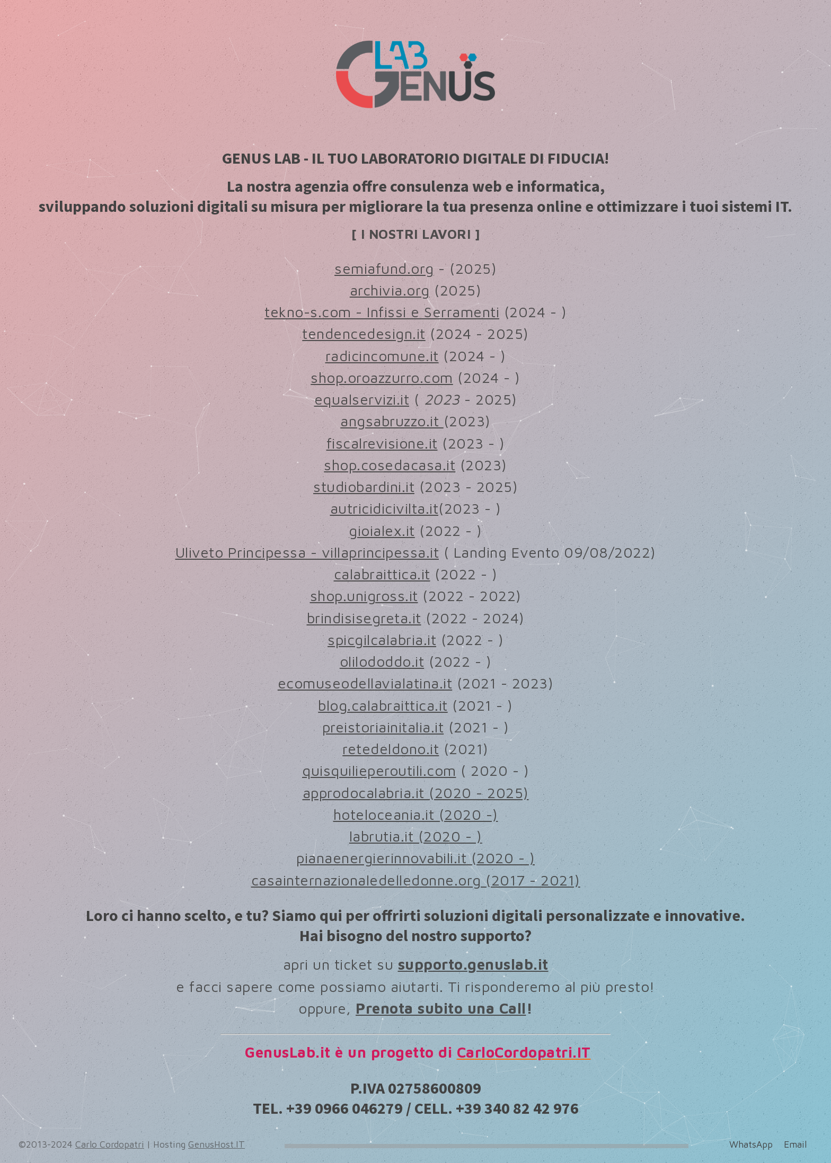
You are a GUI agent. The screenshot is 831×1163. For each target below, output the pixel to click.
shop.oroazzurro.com (382, 380)
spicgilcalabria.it (382, 642)
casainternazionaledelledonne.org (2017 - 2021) (415, 882)
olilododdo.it (382, 664)
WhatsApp (751, 1144)
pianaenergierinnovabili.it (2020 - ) (415, 861)
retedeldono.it (390, 751)
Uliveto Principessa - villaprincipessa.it (307, 554)
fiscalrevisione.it (382, 445)
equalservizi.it (362, 401)
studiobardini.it (363, 489)
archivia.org (390, 292)
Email (795, 1144)
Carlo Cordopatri (109, 1144)
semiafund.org (384, 271)
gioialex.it (382, 533)
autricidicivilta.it (384, 511)
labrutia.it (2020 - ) (415, 838)
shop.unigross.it (364, 598)
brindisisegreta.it (364, 620)
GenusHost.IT (216, 1144)
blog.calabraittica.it (383, 708)
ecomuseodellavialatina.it (365, 686)
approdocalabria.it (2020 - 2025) (416, 795)
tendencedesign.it (364, 336)
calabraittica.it (382, 576)
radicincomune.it (382, 358)
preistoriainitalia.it (383, 729)
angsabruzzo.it (392, 424)
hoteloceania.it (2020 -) (415, 817)
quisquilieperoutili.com (379, 773)
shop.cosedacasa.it (389, 467)
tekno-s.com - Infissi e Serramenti (381, 314)
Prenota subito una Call (441, 1010)
